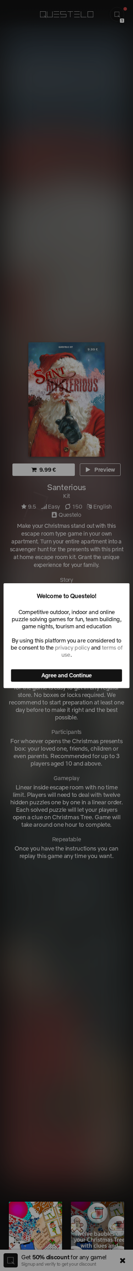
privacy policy (72, 647)
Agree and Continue (66, 675)
